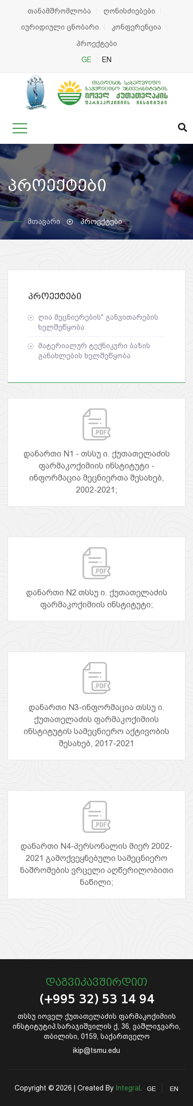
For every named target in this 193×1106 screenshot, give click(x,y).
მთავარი (44, 221)
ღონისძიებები (129, 11)
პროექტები (96, 44)
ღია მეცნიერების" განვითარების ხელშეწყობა (98, 322)
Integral (128, 1088)
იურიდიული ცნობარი (60, 27)
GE (86, 60)
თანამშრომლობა (59, 11)
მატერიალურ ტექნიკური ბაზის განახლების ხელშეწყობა (94, 351)
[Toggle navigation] (20, 128)
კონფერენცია (136, 27)
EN (107, 60)
